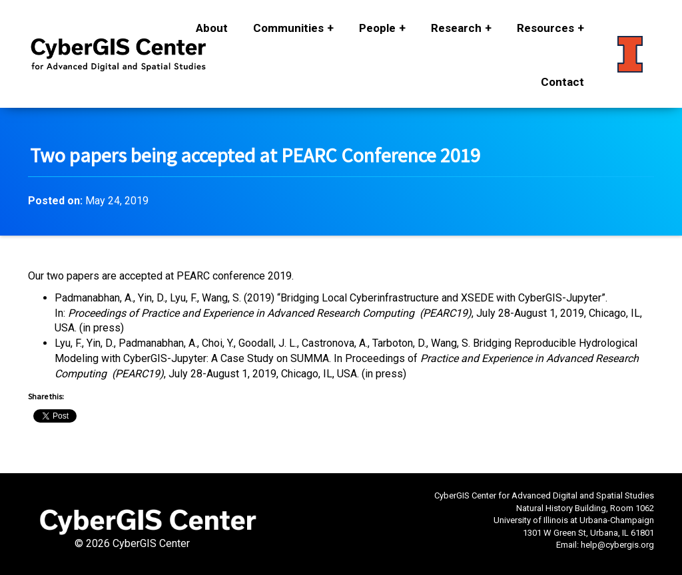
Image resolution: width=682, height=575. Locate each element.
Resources (545, 28)
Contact (562, 82)
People (377, 28)
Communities (288, 28)
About (212, 28)
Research (456, 28)
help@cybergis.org (617, 545)
